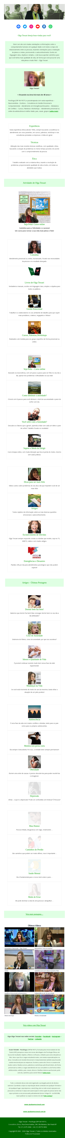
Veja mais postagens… (34, 914)
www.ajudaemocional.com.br (34, 1112)
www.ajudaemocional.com (34, 1104)
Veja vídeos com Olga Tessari (34, 1025)
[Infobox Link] (34, 212)
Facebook (46, 1036)
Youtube (38, 1036)
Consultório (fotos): (15, 1124)
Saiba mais (46, 1073)
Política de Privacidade (32, 1134)
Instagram (56, 1036)
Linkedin (38, 1039)
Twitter (31, 1039)
